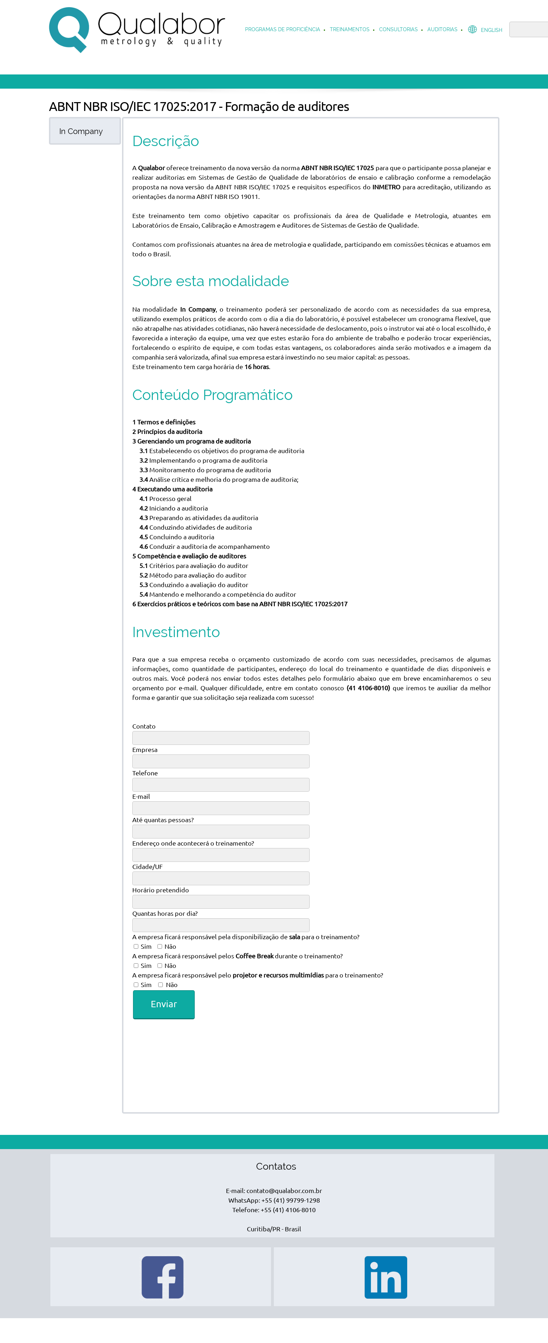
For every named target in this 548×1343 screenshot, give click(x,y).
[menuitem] (283, 30)
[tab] (85, 131)
